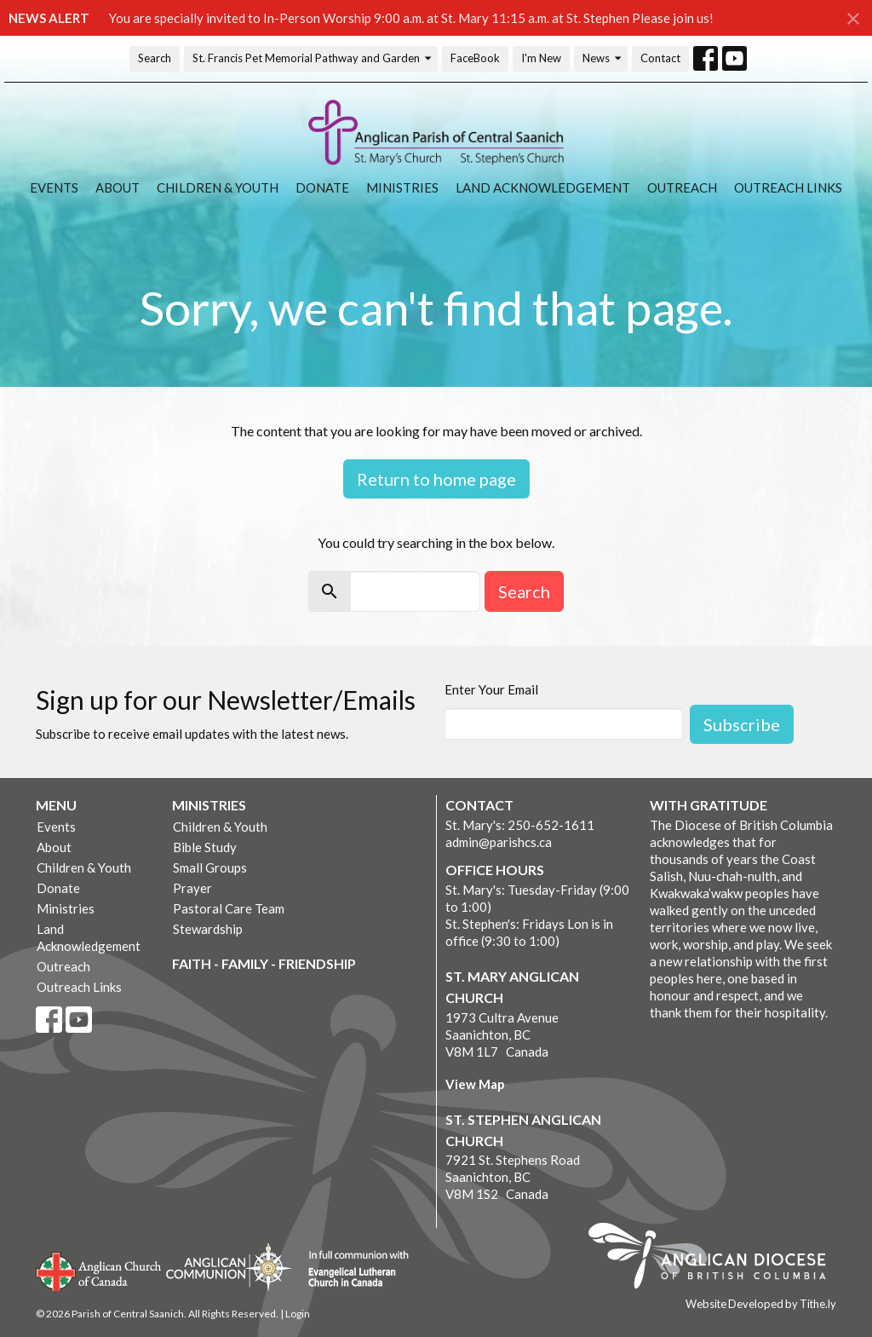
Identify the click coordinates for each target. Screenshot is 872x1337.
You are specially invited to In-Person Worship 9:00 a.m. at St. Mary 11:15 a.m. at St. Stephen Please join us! (411, 18)
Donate (322, 187)
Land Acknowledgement (543, 187)
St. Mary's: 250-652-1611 (519, 825)
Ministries (402, 187)
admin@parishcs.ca (498, 842)
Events (54, 187)
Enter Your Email (491, 689)
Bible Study (205, 847)
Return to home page (436, 479)
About (117, 187)
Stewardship (208, 928)
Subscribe (741, 724)
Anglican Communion (228, 1266)
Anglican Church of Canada (99, 1269)
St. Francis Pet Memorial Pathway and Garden (312, 58)
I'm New (541, 58)
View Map (475, 1084)
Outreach (682, 187)
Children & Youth (217, 187)
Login (297, 1313)
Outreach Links (788, 187)
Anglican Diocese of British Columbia (716, 1258)
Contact (660, 58)
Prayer (192, 888)
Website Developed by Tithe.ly (761, 1304)
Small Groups (210, 867)
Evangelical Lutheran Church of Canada (352, 1269)
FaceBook (475, 58)
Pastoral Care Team (228, 908)
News (602, 58)
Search (154, 58)
